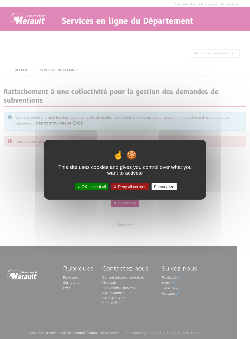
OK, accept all (91, 186)
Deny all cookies (130, 186)
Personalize (164, 186)
